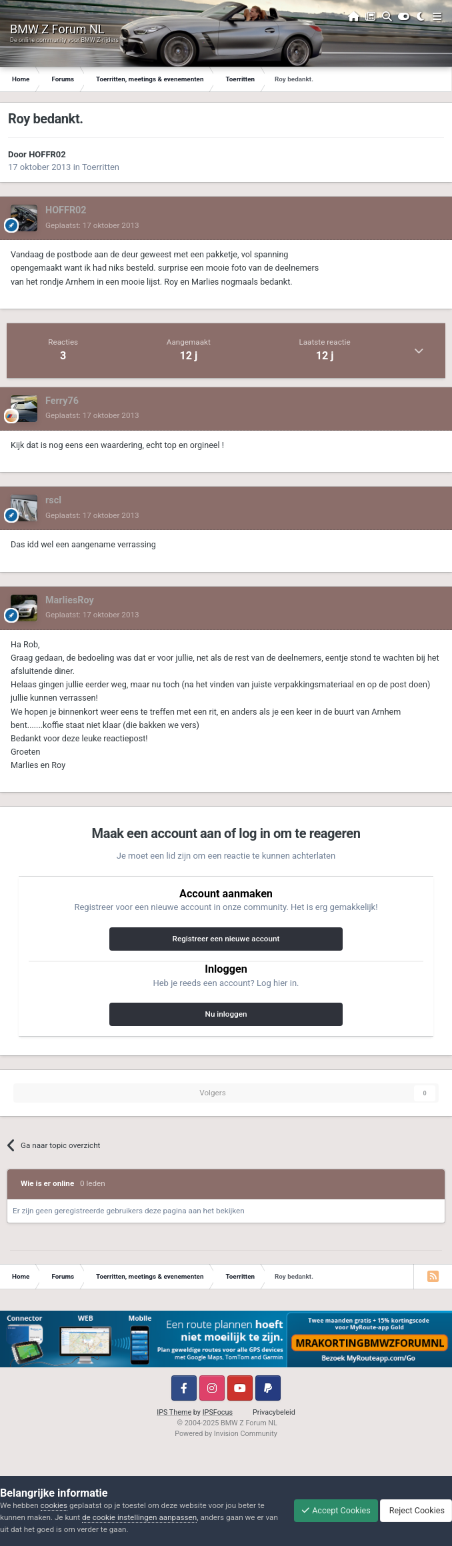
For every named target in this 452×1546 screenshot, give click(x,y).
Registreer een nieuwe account (226, 938)
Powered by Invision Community (226, 1433)
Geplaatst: (92, 225)
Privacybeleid (274, 1412)
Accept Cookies (336, 1510)
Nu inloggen (226, 1014)
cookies (54, 1505)
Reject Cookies (416, 1510)
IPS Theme (174, 1412)
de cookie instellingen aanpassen (139, 1517)
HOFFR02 (47, 154)
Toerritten (100, 167)
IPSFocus (218, 1412)
